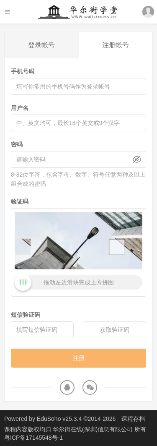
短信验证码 (25, 314)
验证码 (19, 201)
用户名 (19, 107)
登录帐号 (41, 45)
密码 (17, 144)
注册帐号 (115, 45)
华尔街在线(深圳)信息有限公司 (93, 429)
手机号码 (22, 71)
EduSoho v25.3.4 (59, 418)
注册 (79, 358)
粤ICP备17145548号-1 (33, 437)
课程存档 (133, 418)
